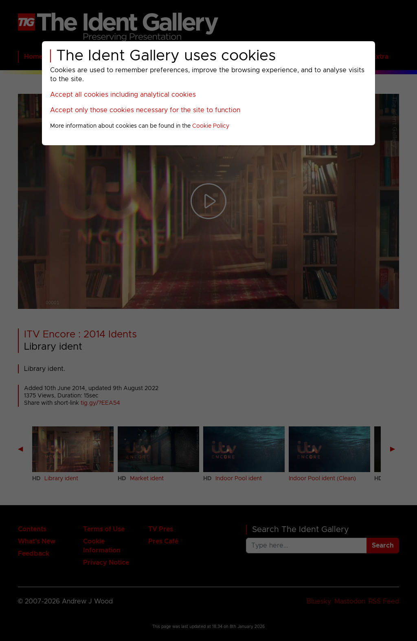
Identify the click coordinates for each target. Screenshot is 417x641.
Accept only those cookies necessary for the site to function (145, 110)
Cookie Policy (210, 126)
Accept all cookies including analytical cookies (123, 94)
